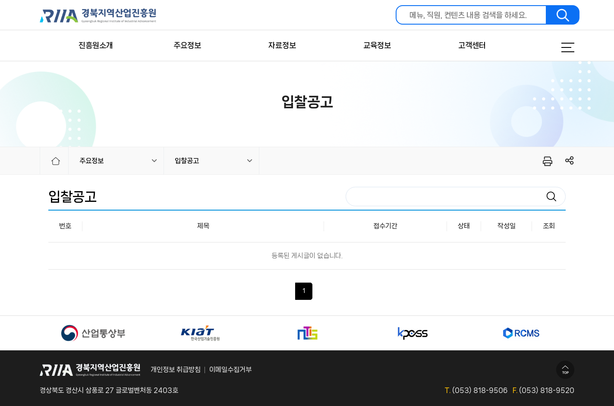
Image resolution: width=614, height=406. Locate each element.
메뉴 (557, 47)
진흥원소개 (96, 45)
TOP (565, 370)
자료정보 (282, 45)
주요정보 (187, 45)
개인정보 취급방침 (176, 369)
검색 (563, 15)
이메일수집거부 (230, 369)
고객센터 (472, 45)
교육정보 (377, 45)
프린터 (547, 161)
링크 (569, 160)
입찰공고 (187, 160)
